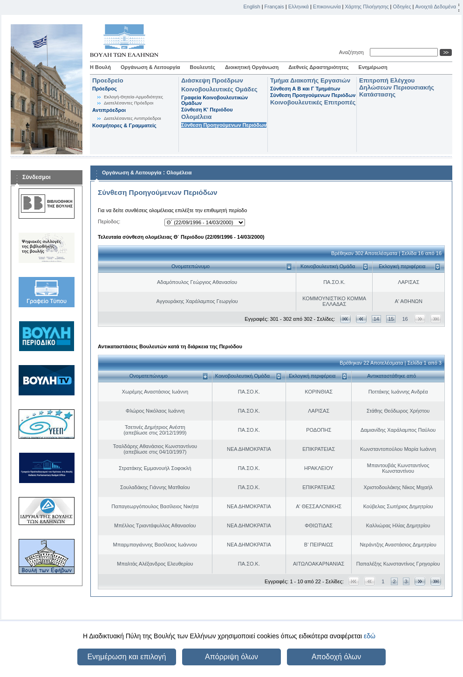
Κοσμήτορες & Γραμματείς (124, 125)
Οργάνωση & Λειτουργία (150, 67)
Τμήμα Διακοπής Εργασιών (310, 80)
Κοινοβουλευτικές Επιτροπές (312, 102)
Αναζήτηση (353, 52)
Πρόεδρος (104, 88)
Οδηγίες (402, 6)
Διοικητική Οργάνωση (252, 67)
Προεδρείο (107, 80)
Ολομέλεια (196, 116)
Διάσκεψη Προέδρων (212, 80)
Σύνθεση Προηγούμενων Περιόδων (223, 125)
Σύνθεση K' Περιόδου (207, 109)
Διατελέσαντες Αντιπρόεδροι (132, 118)
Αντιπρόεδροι (109, 110)
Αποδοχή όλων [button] (336, 657)
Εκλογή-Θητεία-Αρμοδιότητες (133, 96)
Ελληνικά (298, 6)
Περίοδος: (109, 221)
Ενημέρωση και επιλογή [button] (126, 657)
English (252, 6)
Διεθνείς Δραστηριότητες (318, 67)
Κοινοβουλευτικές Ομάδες (219, 89)
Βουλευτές (202, 67)
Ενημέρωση (373, 67)
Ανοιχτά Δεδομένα (435, 6)
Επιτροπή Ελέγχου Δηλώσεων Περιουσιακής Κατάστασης (396, 87)
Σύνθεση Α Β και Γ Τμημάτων (305, 88)
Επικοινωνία (327, 6)
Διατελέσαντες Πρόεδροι (128, 102)
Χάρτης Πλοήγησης (367, 6)
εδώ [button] (369, 636)
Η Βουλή (100, 67)
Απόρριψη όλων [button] (231, 657)
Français (274, 6)
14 (376, 319)
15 (391, 319)
